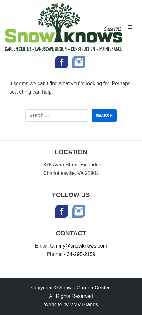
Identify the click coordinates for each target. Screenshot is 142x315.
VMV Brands (84, 304)
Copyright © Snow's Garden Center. (71, 287)
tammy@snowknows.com (78, 246)
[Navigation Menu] (130, 27)
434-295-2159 (79, 254)
